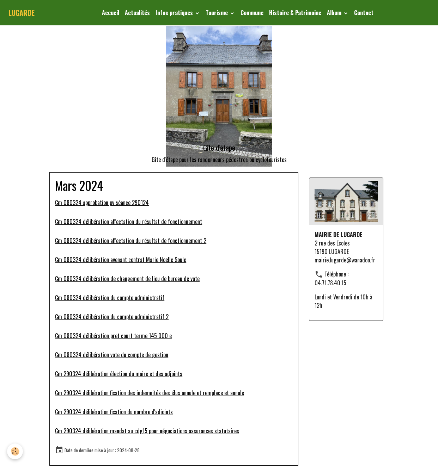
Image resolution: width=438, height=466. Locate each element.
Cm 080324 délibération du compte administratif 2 (112, 316)
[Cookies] (15, 451)
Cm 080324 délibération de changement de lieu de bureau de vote (127, 278)
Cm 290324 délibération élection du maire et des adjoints (118, 373)
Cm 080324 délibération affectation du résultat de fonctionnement (128, 221)
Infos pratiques (175, 12)
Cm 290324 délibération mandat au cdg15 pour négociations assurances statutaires (147, 431)
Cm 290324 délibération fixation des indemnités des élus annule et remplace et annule (149, 393)
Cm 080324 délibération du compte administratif (109, 297)
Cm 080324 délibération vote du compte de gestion (111, 354)
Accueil (110, 12)
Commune (252, 12)
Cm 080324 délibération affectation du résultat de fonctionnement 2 (130, 240)
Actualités (137, 12)
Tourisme (217, 12)
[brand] (21, 13)
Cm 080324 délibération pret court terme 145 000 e (113, 335)
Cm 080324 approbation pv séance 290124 (102, 202)
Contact (363, 12)
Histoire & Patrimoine (295, 12)
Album (335, 12)
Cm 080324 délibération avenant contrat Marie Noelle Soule (120, 259)
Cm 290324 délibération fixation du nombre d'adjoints (114, 412)
